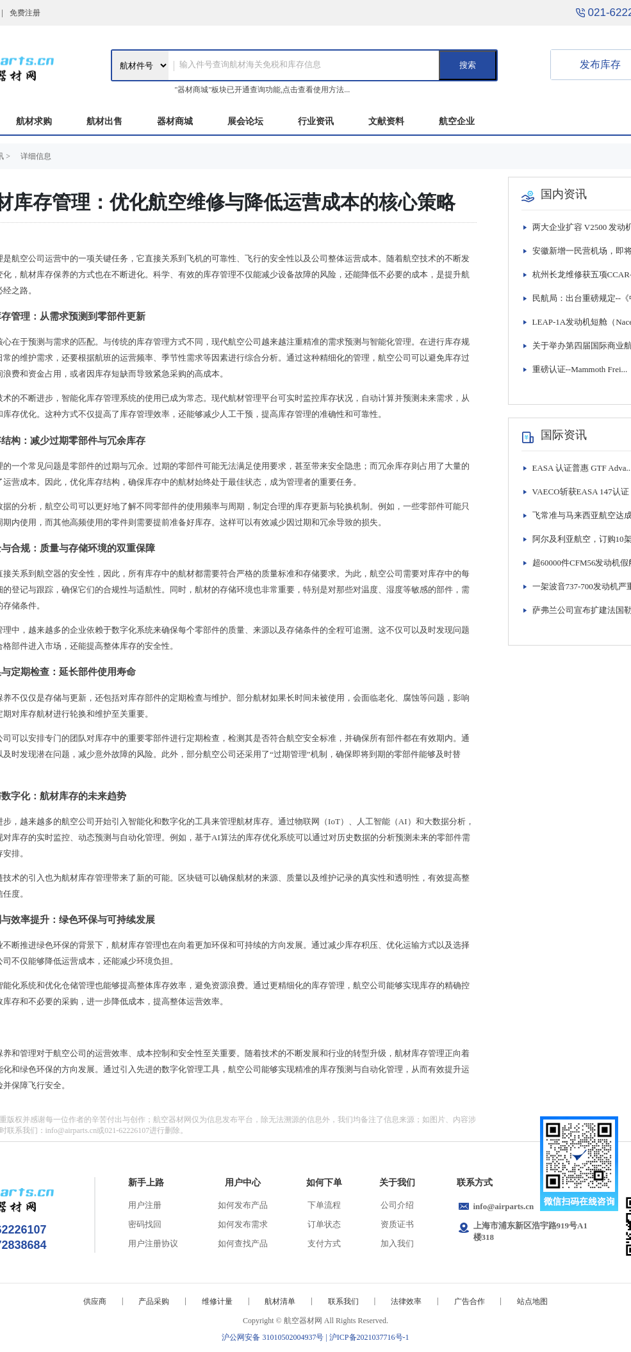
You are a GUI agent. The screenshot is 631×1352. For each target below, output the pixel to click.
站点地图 (532, 1301)
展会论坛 (245, 121)
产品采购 (153, 1301)
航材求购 (34, 121)
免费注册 (25, 12)
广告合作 (469, 1301)
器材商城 (175, 121)
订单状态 (324, 1224)
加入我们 (397, 1243)
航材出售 (104, 121)
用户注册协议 (153, 1243)
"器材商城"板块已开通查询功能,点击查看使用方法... (262, 89)
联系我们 (343, 1301)
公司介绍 (397, 1205)
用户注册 (144, 1205)
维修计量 (217, 1301)
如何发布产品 (243, 1205)
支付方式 (324, 1243)
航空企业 (457, 121)
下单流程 (324, 1205)
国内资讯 (564, 194)
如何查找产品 (243, 1243)
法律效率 (406, 1301)
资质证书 (397, 1224)
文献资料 (386, 121)
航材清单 (280, 1301)
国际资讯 (564, 434)
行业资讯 (316, 121)
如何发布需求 (243, 1224)
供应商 (94, 1301)
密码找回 (144, 1224)
